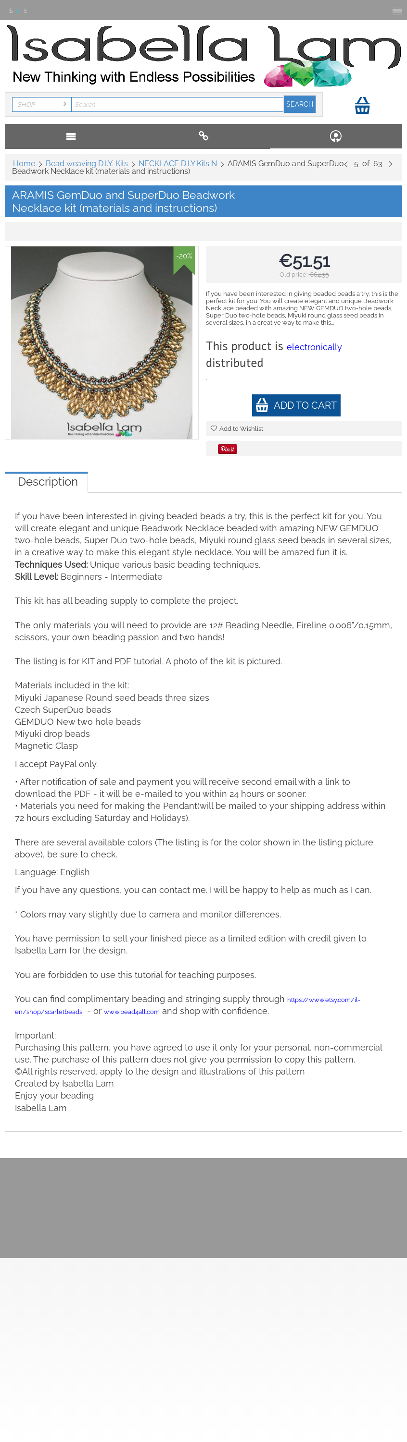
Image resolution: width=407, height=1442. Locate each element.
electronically (314, 347)
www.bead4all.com (132, 1011)
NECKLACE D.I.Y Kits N (178, 163)
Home (24, 163)
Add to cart (296, 405)
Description (48, 482)
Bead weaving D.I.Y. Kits (87, 163)
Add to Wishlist (237, 428)
